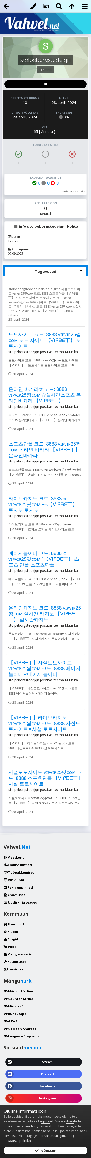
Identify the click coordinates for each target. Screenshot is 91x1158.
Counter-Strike (18, 999)
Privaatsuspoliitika (17, 1140)
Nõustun (45, 1150)
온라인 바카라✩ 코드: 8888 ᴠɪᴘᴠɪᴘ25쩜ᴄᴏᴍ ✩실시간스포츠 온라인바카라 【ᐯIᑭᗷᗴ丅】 (45, 308)
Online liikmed (18, 865)
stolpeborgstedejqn (23, 289)
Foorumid (14, 924)
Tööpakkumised (19, 872)
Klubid (11, 932)
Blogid (11, 939)
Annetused (15, 895)
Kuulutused (15, 962)
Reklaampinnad (18, 887)
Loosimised (14, 969)
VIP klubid (14, 880)
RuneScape (15, 1014)
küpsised (47, 1121)
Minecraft (14, 1006)
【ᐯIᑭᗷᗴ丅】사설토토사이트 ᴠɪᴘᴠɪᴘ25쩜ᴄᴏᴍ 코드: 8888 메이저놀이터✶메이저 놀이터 (44, 668)
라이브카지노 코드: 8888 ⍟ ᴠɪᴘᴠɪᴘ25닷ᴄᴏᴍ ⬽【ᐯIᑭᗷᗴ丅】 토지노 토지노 (42, 504)
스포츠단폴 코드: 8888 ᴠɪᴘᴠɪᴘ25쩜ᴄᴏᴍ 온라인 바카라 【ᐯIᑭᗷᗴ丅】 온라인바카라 (44, 449)
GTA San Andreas (20, 1029)
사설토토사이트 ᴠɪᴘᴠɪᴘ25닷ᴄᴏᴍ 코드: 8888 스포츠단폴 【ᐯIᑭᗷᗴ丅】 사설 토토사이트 (44, 293)
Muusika (71, 351)
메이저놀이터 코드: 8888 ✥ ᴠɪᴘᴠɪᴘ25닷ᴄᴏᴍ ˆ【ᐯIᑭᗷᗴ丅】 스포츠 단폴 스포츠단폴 (43, 559)
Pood (10, 947)
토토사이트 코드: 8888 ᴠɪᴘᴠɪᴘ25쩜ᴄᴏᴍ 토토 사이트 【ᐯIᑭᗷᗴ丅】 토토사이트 (43, 302)
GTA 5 (10, 1021)
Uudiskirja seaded (20, 902)
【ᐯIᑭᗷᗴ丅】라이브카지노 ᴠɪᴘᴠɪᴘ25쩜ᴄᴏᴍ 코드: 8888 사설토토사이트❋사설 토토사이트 (44, 723)
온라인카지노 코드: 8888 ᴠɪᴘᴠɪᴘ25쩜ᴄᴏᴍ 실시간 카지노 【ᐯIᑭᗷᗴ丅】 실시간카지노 (44, 614)
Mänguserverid (18, 954)
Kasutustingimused (58, 1136)
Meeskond (14, 857)
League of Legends (21, 1036)
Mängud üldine (18, 991)
